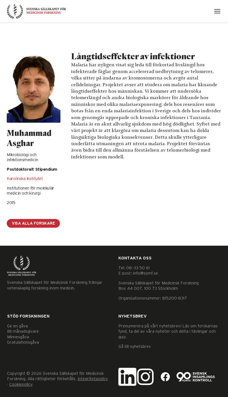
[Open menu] (217, 11)
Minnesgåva (18, 337)
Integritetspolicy (93, 379)
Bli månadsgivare (23, 331)
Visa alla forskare (33, 223)
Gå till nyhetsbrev (134, 346)
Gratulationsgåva (23, 342)
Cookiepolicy (21, 384)
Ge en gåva (17, 326)
